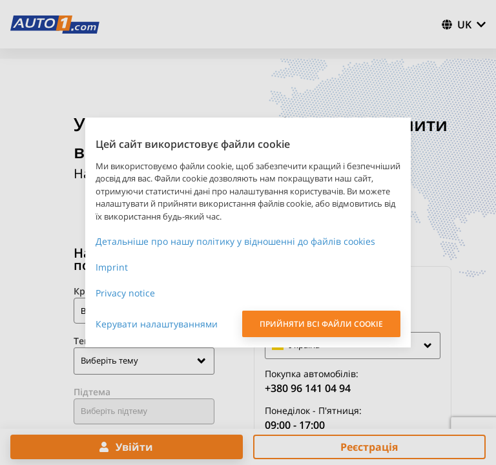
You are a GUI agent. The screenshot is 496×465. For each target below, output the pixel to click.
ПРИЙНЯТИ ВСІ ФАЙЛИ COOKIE (321, 323)
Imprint (112, 267)
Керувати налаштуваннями (157, 324)
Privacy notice (125, 293)
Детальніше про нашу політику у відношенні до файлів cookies (235, 241)
